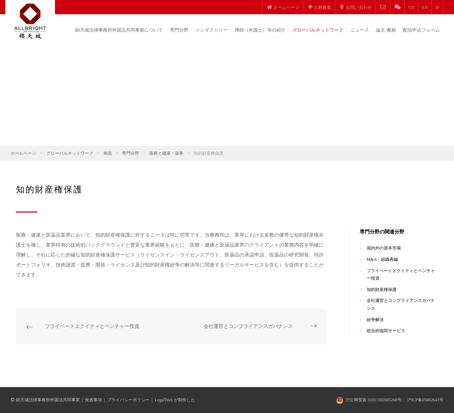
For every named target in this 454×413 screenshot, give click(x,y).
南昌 (108, 153)
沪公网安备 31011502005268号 (373, 399)
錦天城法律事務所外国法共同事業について (119, 30)
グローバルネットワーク (318, 30)
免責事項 (93, 399)
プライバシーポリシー (128, 399)
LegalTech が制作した (175, 399)
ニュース (359, 30)
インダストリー (211, 30)
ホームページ (23, 153)
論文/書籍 (386, 30)
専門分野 (179, 30)
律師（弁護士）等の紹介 (260, 30)
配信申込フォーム (421, 30)
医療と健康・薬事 (166, 153)
